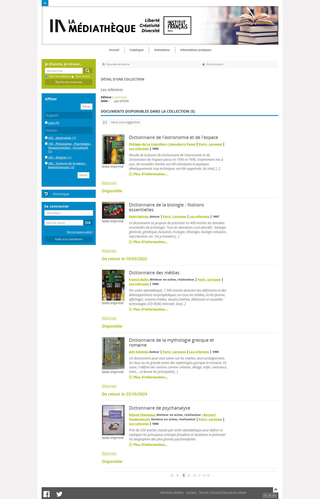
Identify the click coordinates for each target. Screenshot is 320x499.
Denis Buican (138, 216)
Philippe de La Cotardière (148, 144)
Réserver (109, 182)
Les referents (139, 149)
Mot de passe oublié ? (80, 232)
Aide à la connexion (68, 239)
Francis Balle (138, 279)
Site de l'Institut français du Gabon (223, 492)
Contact (191, 492)
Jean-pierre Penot (182, 144)
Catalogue (137, 50)
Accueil (114, 50)
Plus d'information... (150, 174)
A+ (274, 495)
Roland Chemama (142, 415)
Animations (162, 50)
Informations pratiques (195, 50)
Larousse (120, 97)
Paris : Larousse (210, 144)
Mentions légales (172, 492)
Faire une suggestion (125, 122)
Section (51, 130)
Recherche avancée (68, 82)
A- (265, 495)
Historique (61, 194)
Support (52, 115)
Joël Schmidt (138, 352)
